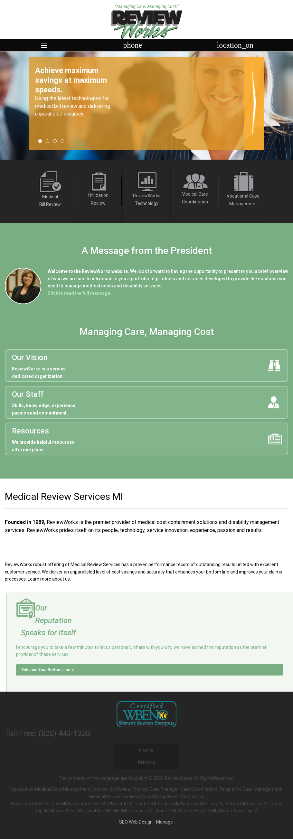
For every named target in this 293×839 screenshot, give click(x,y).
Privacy (146, 762)
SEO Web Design (136, 822)
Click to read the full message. (79, 293)
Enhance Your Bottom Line (48, 669)
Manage (164, 822)
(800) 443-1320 (64, 733)
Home (146, 750)
